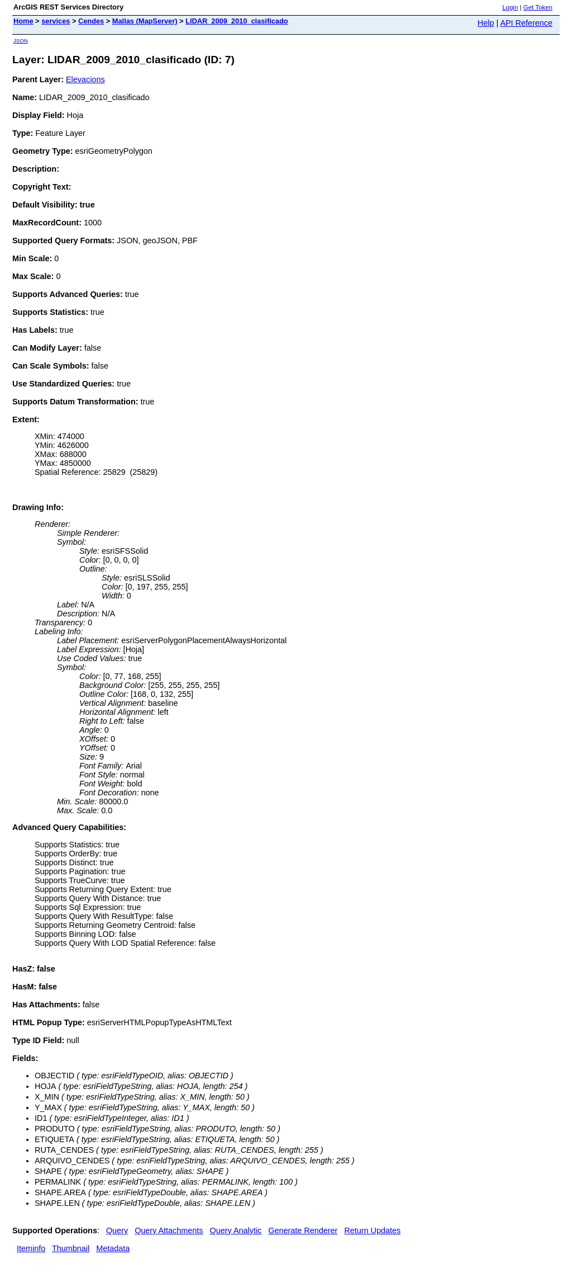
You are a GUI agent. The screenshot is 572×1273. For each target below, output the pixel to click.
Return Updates (372, 1230)
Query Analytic (236, 1230)
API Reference (526, 22)
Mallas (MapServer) (145, 21)
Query (117, 1230)
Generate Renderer (302, 1230)
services (55, 21)
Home (23, 21)
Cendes (91, 21)
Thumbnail (70, 1248)
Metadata (113, 1248)
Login (510, 7)
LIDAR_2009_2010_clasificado (236, 21)
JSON (20, 40)
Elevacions (85, 79)
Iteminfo (31, 1248)
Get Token (537, 7)
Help (486, 22)
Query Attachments (169, 1230)
